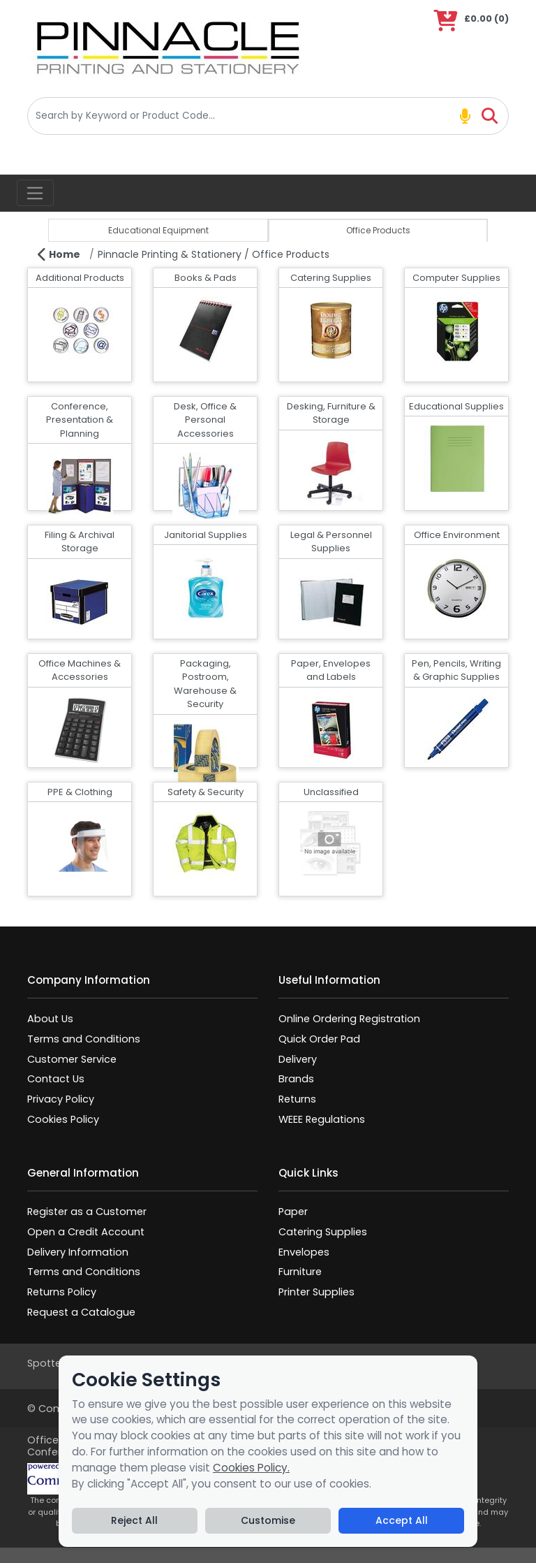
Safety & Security (206, 792)
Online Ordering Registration (349, 1019)
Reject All (134, 1520)
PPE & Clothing (79, 792)
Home (59, 254)
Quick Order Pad (319, 1039)
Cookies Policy (63, 1119)
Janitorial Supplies (205, 534)
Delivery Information (77, 1252)
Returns (297, 1099)
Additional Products (80, 277)
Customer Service (72, 1059)
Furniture (300, 1272)
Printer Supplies (316, 1292)
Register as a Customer (87, 1212)
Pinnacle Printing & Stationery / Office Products (213, 254)
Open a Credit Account (85, 1232)
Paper (293, 1212)
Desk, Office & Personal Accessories (205, 420)
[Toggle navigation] (35, 193)
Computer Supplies (456, 277)
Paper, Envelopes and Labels (331, 670)
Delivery (297, 1059)
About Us (50, 1019)
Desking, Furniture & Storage (331, 413)
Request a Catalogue (81, 1312)
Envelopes (303, 1252)
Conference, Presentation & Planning (79, 420)
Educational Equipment (158, 230)
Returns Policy (61, 1292)
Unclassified (331, 792)
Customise (268, 1520)
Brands (296, 1079)
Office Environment (457, 534)
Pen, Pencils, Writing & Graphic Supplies (456, 670)
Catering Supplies (330, 277)
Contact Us (55, 1079)
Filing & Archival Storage (79, 541)
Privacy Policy (60, 1099)
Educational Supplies (456, 406)
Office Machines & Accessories (79, 670)
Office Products (378, 230)
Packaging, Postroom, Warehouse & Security (205, 684)
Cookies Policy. (251, 1467)
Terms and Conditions (83, 1039)
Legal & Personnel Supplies (331, 541)
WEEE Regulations (321, 1119)
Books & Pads (205, 277)
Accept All (401, 1520)
